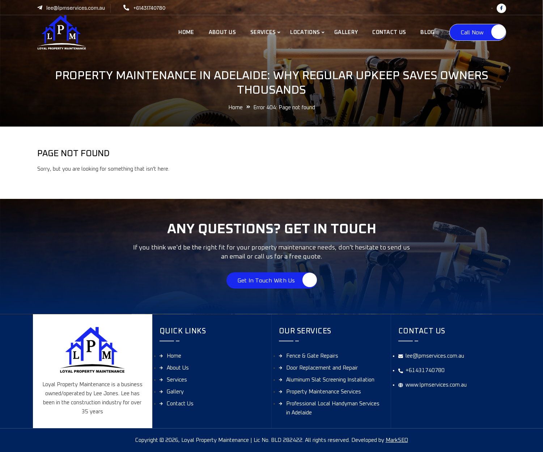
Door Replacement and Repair (322, 368)
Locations (305, 32)
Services (263, 32)
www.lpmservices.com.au (436, 385)
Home (186, 32)
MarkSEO (397, 440)
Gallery (346, 32)
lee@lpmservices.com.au (75, 8)
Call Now (472, 32)
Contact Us (389, 32)
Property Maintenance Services (323, 392)
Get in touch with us (266, 280)
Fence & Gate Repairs (312, 356)
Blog (427, 32)
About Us (222, 32)
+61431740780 (149, 8)
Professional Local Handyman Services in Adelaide (332, 408)
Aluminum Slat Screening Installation (330, 380)
